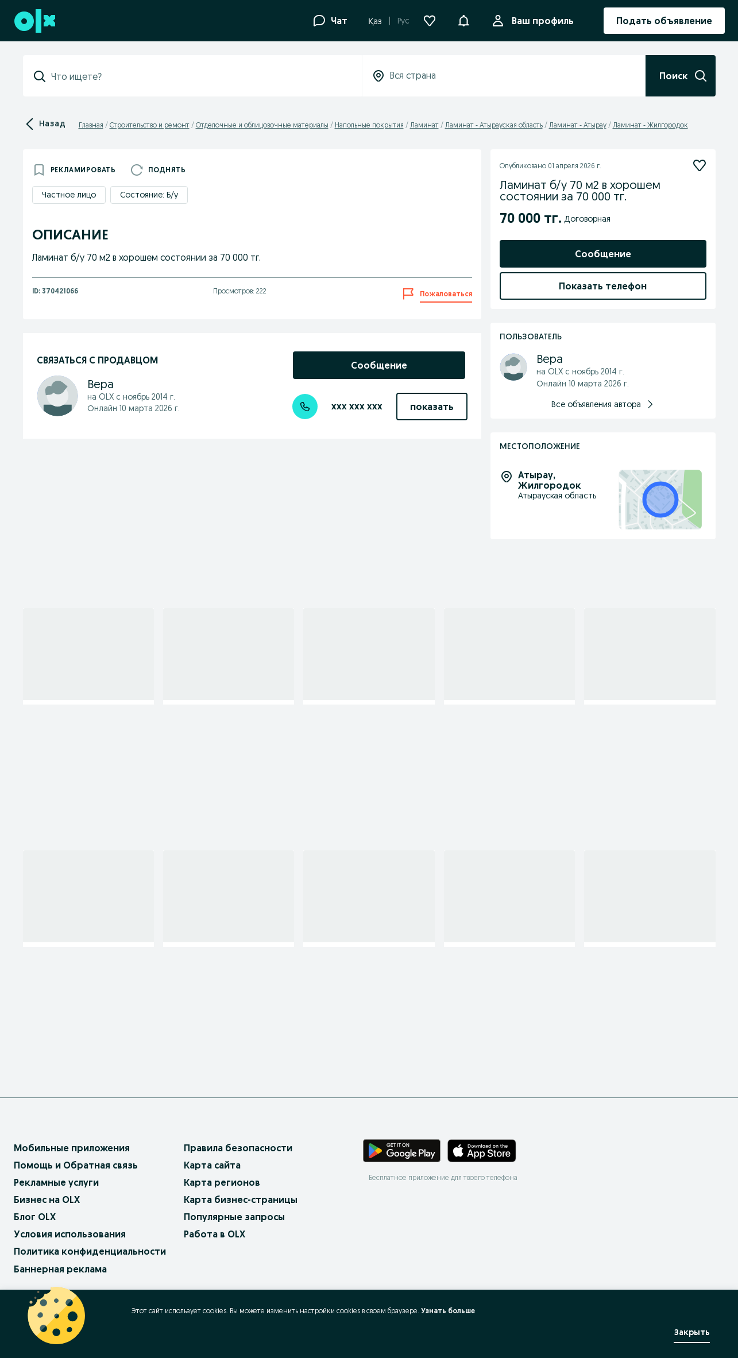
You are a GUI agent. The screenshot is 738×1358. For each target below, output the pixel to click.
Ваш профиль (540, 21)
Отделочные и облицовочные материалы (262, 125)
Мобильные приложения (72, 1148)
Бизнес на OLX (47, 1199)
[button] (463, 19)
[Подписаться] (699, 165)
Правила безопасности (238, 1148)
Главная (91, 125)
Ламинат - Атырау (577, 125)
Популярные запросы (234, 1216)
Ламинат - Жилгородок (650, 125)
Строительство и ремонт (150, 125)
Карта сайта (212, 1165)
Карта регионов (222, 1182)
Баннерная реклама (60, 1269)
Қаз (375, 21)
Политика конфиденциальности (90, 1251)
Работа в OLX (214, 1234)
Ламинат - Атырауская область (494, 125)
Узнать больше (448, 1310)
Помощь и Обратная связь (76, 1165)
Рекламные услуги (56, 1182)
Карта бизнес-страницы (240, 1199)
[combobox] (199, 76)
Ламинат (424, 125)
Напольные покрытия (369, 125)
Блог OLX (35, 1216)
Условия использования (70, 1234)
